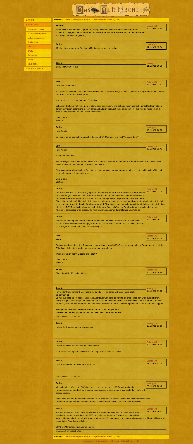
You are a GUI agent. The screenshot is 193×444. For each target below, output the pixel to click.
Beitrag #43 (152, 288)
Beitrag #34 (152, 44)
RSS (137, 441)
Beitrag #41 (152, 236)
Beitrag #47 (152, 383)
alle (118, 20)
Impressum (88, 441)
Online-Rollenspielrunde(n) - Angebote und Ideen (88, 20)
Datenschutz (102, 441)
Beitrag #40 (152, 217)
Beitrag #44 (152, 323)
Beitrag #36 (152, 82)
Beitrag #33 (152, 26)
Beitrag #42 (152, 270)
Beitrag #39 (152, 189)
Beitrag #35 (152, 63)
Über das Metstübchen (121, 441)
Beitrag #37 (152, 127)
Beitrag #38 (152, 146)
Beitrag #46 (152, 361)
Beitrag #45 (152, 342)
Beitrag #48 (152, 409)
